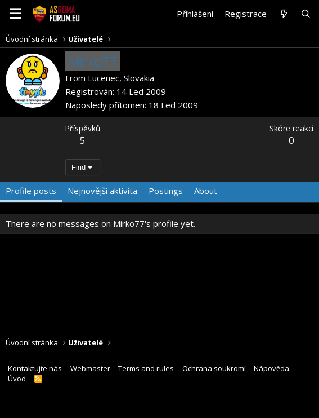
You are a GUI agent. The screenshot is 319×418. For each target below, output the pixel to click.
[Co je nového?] (283, 13)
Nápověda (271, 368)
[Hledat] (306, 13)
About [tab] (205, 190)
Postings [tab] (166, 190)
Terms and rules (146, 368)
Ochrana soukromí (214, 368)
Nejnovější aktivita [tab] (102, 190)
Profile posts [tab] (31, 190)
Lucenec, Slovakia (121, 77)
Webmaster (90, 368)
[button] (15, 14)
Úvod (17, 378)
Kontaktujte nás (35, 368)
